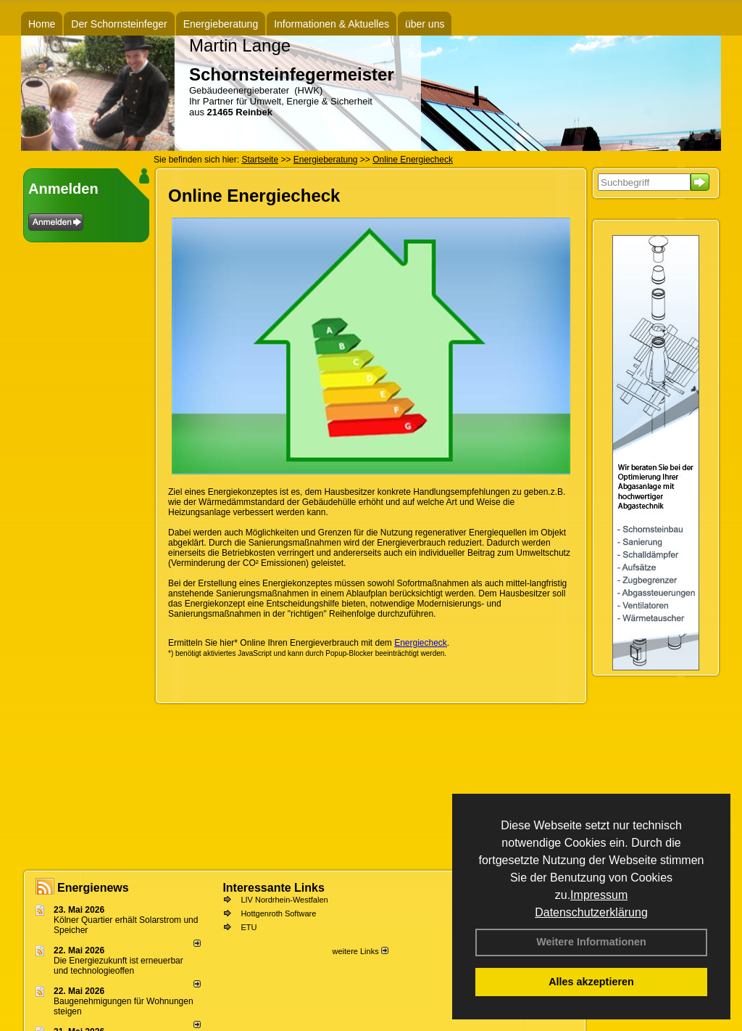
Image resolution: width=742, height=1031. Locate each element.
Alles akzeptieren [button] (591, 981)
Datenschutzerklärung (591, 912)
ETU (249, 927)
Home (41, 24)
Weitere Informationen (591, 942)
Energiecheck (420, 643)
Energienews (93, 888)
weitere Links (360, 951)
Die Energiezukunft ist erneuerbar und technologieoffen (118, 966)
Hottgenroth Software (278, 913)
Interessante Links (273, 888)
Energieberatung (221, 24)
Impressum (599, 895)
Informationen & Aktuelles (331, 24)
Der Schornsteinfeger (119, 24)
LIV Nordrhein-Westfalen (284, 899)
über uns (424, 24)
